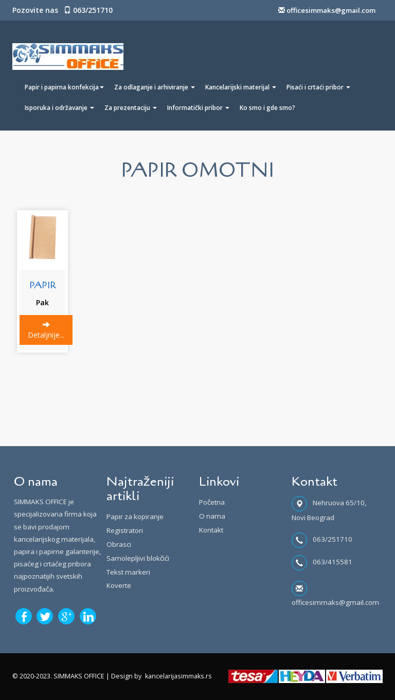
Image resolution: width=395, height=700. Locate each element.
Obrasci (118, 544)
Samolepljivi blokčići (137, 558)
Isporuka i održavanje (59, 107)
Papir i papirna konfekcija (64, 87)
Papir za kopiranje (135, 516)
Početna (212, 502)
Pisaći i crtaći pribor (318, 87)
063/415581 (332, 561)
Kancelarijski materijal (240, 87)
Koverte (118, 585)
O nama (212, 516)
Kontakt (211, 530)
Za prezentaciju (130, 107)
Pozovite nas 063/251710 (62, 10)
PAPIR (42, 285)
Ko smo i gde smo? (267, 107)
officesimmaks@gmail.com (326, 10)
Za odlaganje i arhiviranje (154, 87)
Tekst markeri (128, 572)
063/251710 (332, 539)
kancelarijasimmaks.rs (178, 676)
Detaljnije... (46, 330)
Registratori (124, 530)
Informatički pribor (198, 107)
